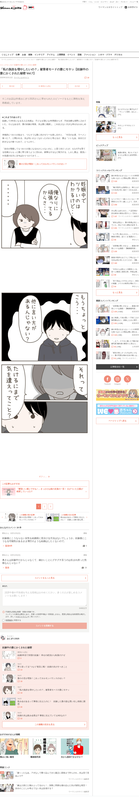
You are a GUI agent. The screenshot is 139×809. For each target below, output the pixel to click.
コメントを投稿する (45, 626)
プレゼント (124, 2)
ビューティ (104, 2)
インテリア (39, 54)
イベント (71, 54)
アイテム (51, 54)
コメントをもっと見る (45, 578)
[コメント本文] (44, 597)
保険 (30, 54)
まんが (112, 2)
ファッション (90, 54)
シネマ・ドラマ (105, 54)
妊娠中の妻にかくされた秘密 (25, 65)
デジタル (118, 54)
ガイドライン (22, 617)
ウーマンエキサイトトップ (110, 7)
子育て (84, 2)
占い (117, 2)
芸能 (80, 54)
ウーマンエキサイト (21, 78)
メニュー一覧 (134, 2)
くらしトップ (7, 54)
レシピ (97, 2)
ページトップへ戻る (117, 421)
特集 (98, 102)
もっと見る (117, 137)
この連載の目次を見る (45, 724)
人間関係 (61, 54)
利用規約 (9, 620)
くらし (91, 2)
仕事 (18, 54)
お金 (24, 54)
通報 (85, 533)
